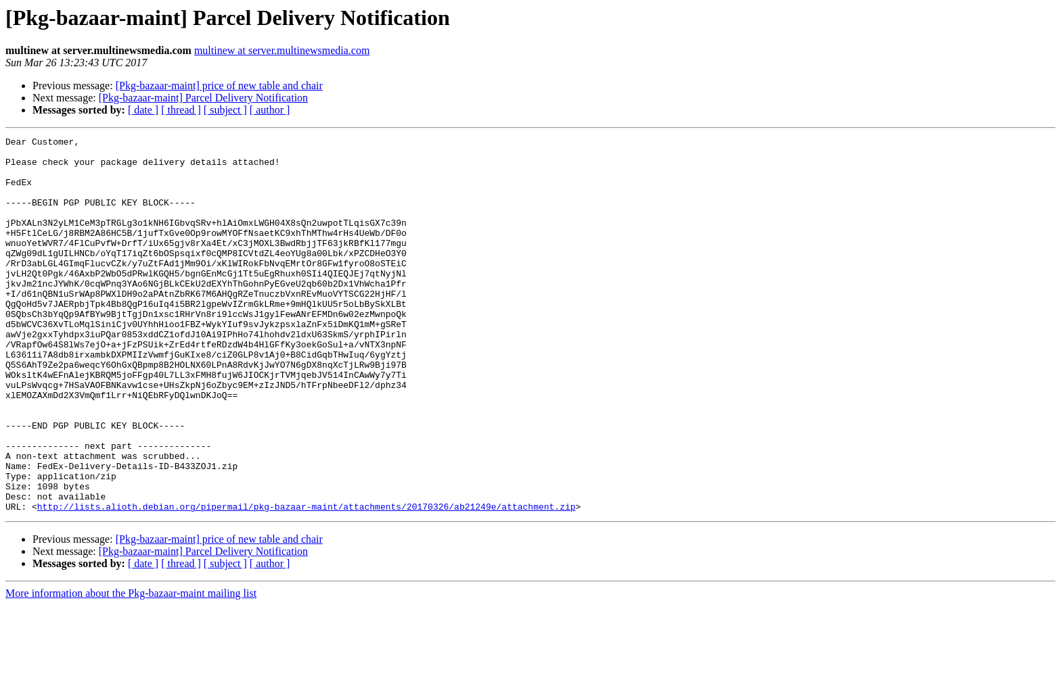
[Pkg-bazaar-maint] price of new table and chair (219, 85)
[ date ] (143, 110)
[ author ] (270, 110)
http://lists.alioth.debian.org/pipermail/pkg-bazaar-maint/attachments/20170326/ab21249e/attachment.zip (306, 581)
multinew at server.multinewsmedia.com (282, 50)
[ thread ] (181, 110)
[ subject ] (225, 110)
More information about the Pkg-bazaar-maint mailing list (130, 668)
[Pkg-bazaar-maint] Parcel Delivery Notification (203, 97)
